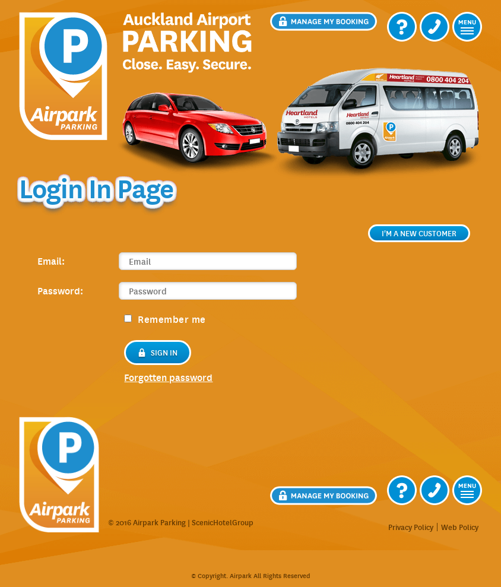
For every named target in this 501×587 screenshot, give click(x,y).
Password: (60, 290)
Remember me (165, 318)
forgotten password (168, 377)
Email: (51, 260)
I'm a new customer (419, 233)
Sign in (157, 352)
